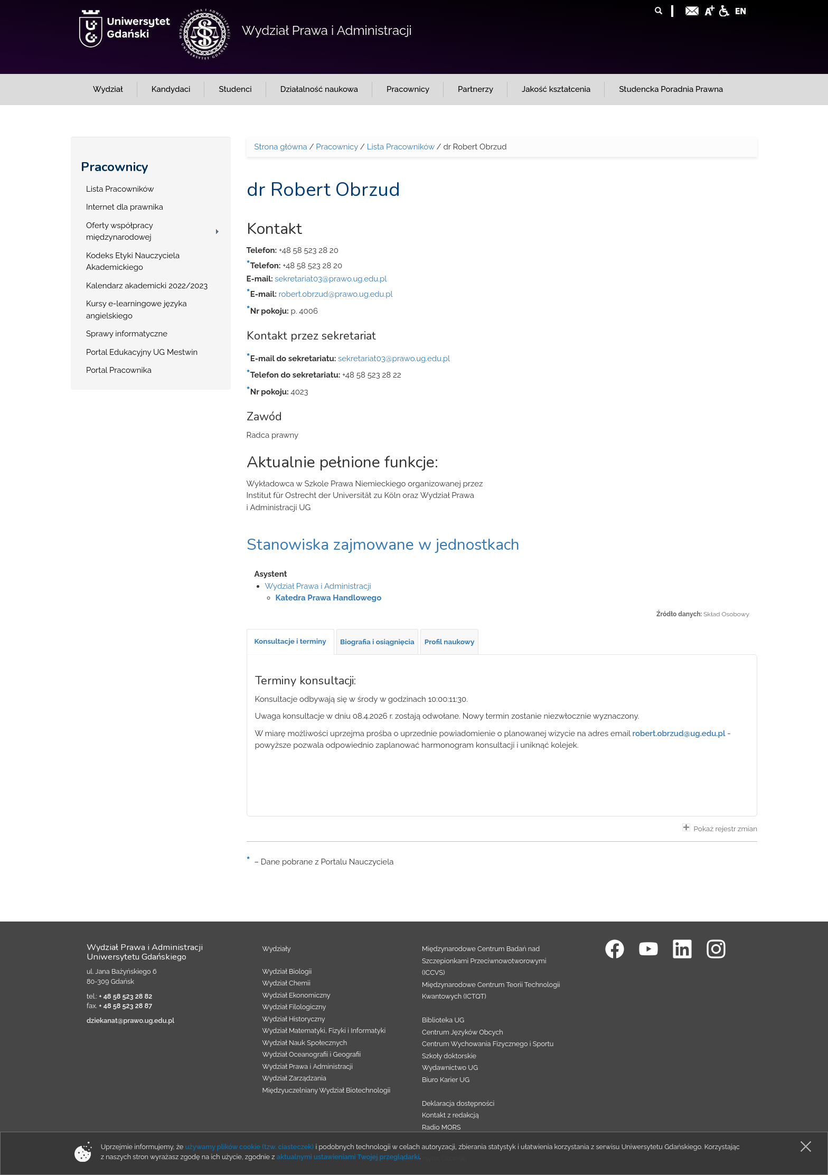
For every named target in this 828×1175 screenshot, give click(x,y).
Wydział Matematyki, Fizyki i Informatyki (324, 1031)
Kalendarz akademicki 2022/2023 (147, 285)
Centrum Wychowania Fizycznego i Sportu (487, 1044)
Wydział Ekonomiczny (296, 995)
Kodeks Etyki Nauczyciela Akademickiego (133, 261)
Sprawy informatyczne (126, 334)
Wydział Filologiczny (294, 1007)
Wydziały (276, 949)
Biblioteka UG (443, 1020)
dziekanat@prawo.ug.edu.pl (130, 1020)
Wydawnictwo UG (450, 1067)
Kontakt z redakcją (450, 1115)
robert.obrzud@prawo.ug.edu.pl (336, 294)
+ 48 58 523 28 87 (125, 1006)
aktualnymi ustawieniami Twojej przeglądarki (348, 1157)
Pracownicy (114, 166)
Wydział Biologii (287, 971)
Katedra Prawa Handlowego (329, 598)
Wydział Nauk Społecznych (304, 1043)
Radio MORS (441, 1127)
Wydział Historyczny (293, 1019)
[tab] (290, 641)
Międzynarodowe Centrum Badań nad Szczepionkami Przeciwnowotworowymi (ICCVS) (484, 960)
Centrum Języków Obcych (462, 1032)
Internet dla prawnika (124, 207)
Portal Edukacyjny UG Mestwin (141, 352)
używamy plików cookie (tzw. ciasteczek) (249, 1147)
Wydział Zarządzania (294, 1078)
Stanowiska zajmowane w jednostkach (383, 545)
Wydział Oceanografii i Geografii (311, 1054)
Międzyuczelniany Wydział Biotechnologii (326, 1090)
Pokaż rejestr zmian (719, 828)
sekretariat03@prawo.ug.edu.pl (331, 279)
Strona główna (281, 147)
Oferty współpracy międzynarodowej (119, 231)
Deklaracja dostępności (458, 1103)
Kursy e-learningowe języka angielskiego (136, 310)
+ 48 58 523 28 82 (125, 996)
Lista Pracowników (120, 189)
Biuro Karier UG (445, 1080)
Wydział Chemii (286, 983)
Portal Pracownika (119, 370)
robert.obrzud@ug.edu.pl (679, 733)
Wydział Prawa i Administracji (327, 30)
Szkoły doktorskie (449, 1056)
